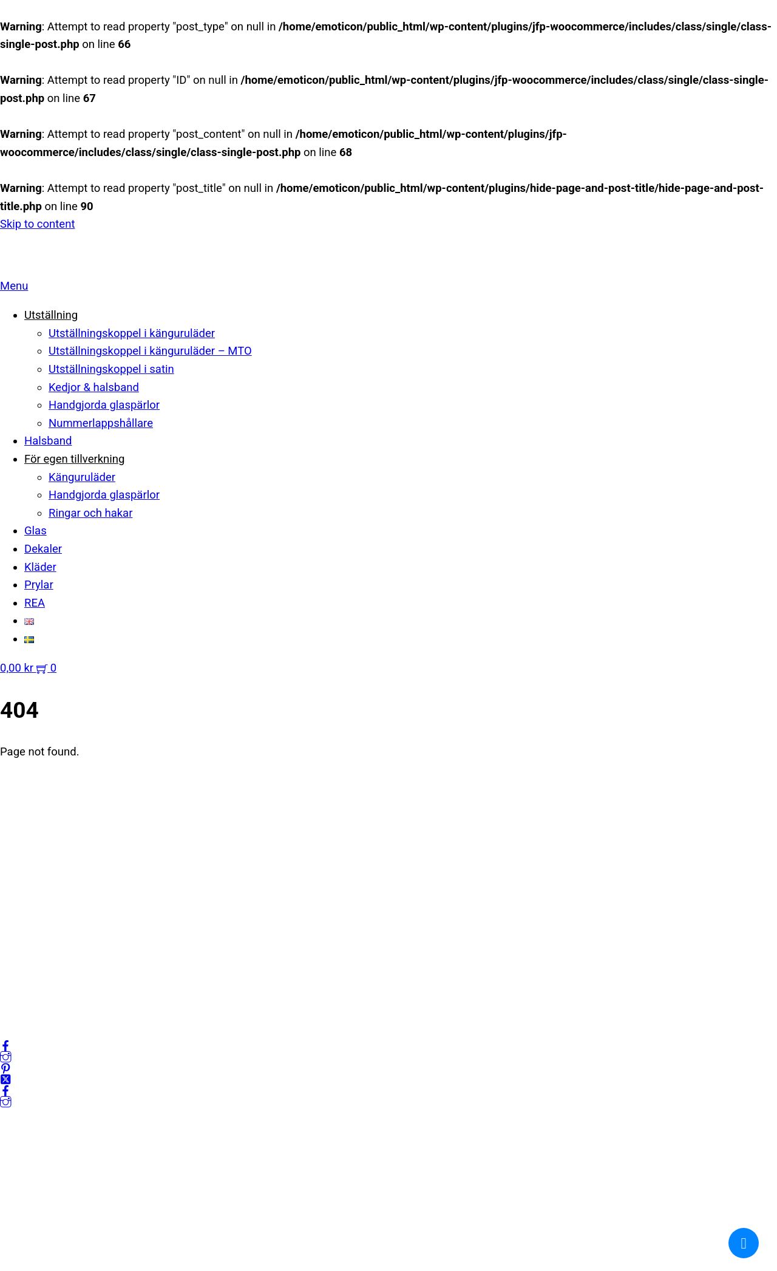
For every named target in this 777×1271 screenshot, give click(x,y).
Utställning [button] (51, 315)
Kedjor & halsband (94, 387)
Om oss (19, 900)
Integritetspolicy (40, 936)
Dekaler (43, 549)
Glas (35, 530)
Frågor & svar (33, 990)
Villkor (15, 954)
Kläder (40, 567)
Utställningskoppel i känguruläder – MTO (150, 351)
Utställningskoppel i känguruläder (132, 333)
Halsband (48, 441)
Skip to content (37, 224)
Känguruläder (82, 477)
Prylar (38, 584)
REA (34, 603)
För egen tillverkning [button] (74, 459)
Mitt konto (25, 918)
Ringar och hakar (90, 513)
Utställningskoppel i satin (111, 369)
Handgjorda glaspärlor (104, 405)
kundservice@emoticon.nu (66, 799)
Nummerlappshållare (101, 423)
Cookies (20, 972)
